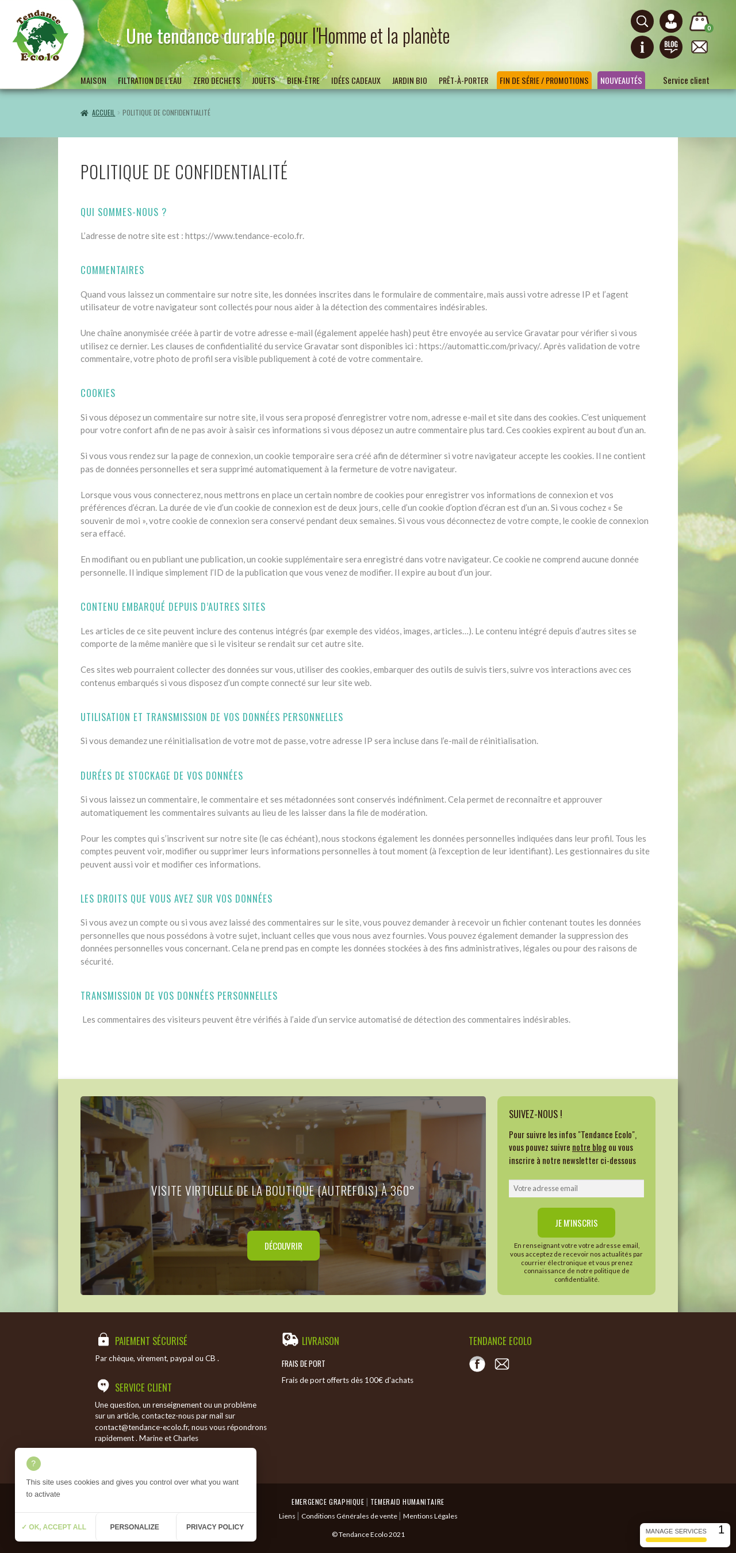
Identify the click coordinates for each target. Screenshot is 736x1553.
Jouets (263, 80)
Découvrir (283, 1245)
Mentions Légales (430, 1516)
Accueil (103, 112)
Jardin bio (409, 80)
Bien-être (303, 80)
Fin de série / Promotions (544, 80)
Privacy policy (215, 1527)
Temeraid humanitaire (407, 1501)
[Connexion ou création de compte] (671, 21)
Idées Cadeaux (356, 80)
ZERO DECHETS (216, 80)
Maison (93, 80)
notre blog (589, 1146)
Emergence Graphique (328, 1501)
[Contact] (502, 1364)
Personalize (134, 1527)
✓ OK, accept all (53, 1527)
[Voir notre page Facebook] (477, 1364)
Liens (287, 1516)
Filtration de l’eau (150, 80)
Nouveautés (621, 80)
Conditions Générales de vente (349, 1516)
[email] (576, 1189)
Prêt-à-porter (463, 80)
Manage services (676, 1535)
